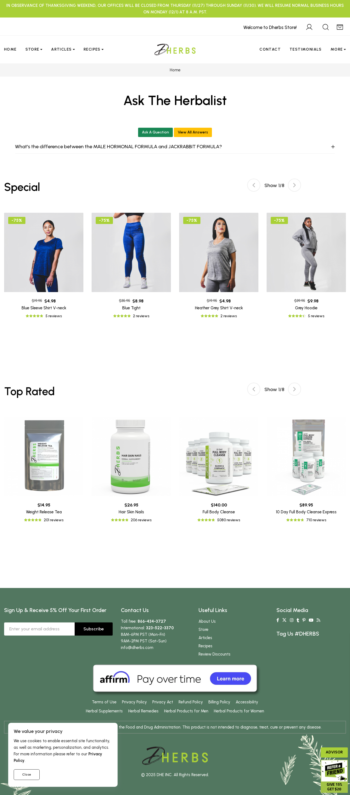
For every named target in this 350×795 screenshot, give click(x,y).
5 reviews (53, 316)
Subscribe (93, 628)
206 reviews (141, 520)
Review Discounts (215, 654)
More (337, 49)
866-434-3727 (152, 621)
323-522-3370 (160, 627)
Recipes (92, 49)
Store (32, 49)
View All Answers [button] (193, 132)
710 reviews (316, 520)
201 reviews (53, 520)
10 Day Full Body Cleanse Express (306, 511)
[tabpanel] (218, 266)
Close (26, 774)
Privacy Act (162, 702)
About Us (207, 621)
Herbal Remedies (143, 711)
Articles (61, 49)
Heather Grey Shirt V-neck (219, 307)
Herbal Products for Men (186, 711)
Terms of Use (104, 702)
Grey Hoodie (306, 307)
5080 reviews (228, 520)
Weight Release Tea (44, 511)
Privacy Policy (134, 702)
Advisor (334, 752)
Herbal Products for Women (239, 711)
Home (10, 49)
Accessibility (247, 702)
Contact (270, 49)
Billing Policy (219, 702)
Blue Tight (131, 307)
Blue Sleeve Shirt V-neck (44, 307)
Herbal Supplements (104, 711)
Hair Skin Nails (131, 511)
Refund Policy (191, 702)
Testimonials (306, 49)
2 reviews (141, 316)
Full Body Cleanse (219, 511)
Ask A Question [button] (155, 132)
